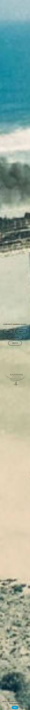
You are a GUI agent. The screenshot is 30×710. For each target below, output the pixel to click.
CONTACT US (15, 343)
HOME (8, 331)
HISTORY (21, 331)
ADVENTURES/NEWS (15, 337)
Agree (15, 707)
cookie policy (17, 703)
